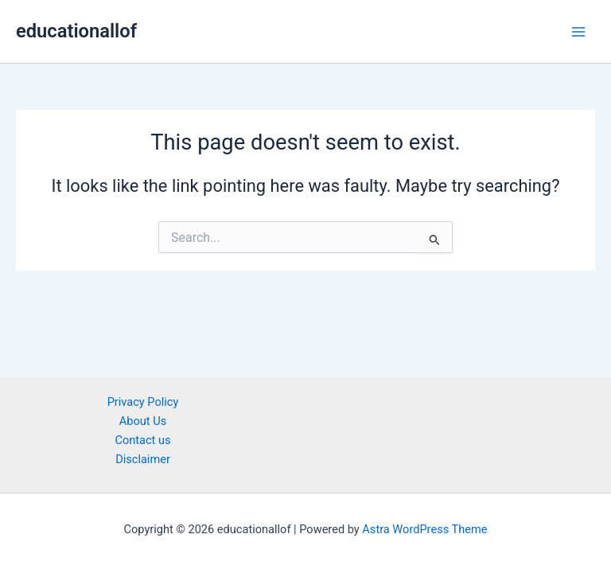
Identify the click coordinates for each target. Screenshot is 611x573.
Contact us (142, 440)
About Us (142, 421)
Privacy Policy (143, 402)
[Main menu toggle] (578, 32)
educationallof (76, 31)
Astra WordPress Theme (424, 529)
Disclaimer (142, 459)
